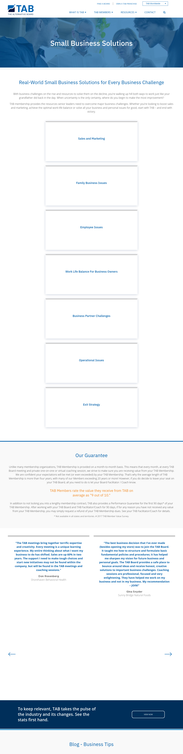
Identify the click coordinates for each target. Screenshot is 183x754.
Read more (40, 592)
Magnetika (136, 746)
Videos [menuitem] (77, 708)
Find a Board (103, 3)
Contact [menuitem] (150, 12)
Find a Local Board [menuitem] (52, 694)
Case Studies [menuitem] (81, 699)
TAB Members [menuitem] (102, 12)
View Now (148, 493)
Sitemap (114, 750)
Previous (10, 566)
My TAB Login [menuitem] (49, 703)
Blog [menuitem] (76, 694)
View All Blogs (91, 607)
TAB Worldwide (153, 3)
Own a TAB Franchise (126, 3)
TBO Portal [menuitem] (47, 699)
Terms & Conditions (94, 750)
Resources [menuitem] (127, 12)
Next (173, 566)
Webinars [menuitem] (79, 703)
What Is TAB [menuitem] (76, 12)
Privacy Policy (163, 723)
